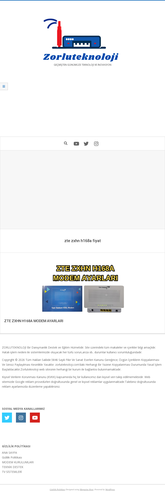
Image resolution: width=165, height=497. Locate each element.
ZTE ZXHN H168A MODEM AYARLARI (33, 321)
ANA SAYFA (9, 452)
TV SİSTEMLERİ (12, 472)
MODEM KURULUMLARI (18, 462)
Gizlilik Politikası (12, 457)
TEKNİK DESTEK (12, 467)
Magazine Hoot (86, 489)
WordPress (110, 489)
